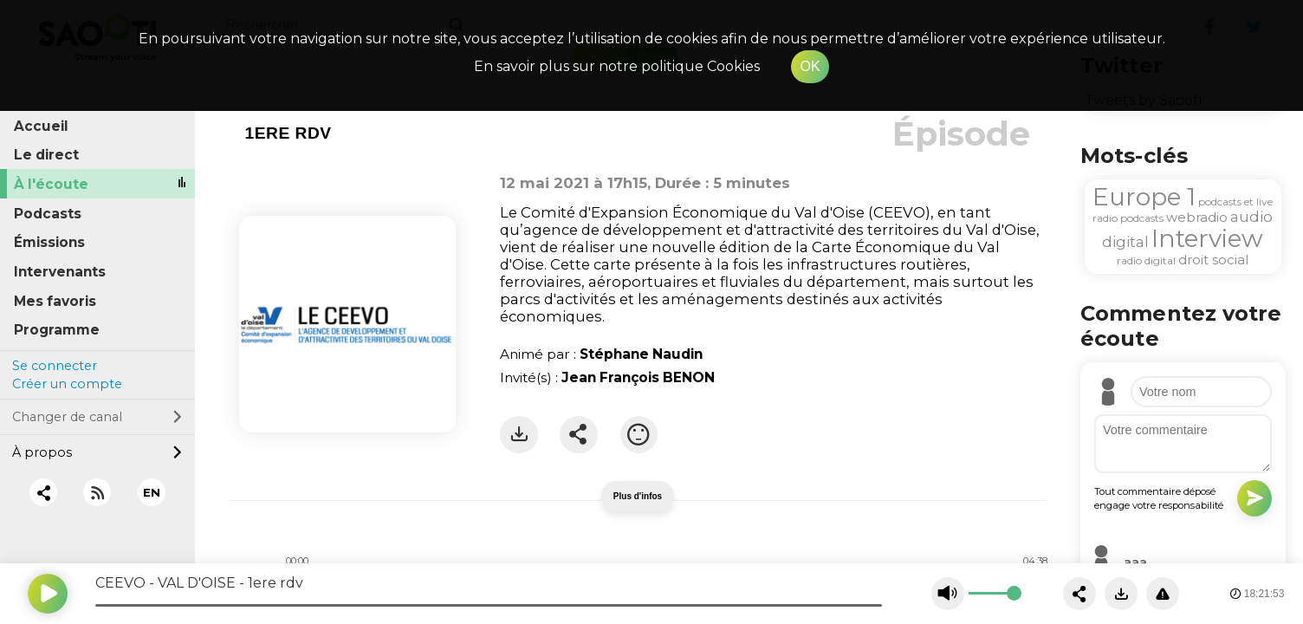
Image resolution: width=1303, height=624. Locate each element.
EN (151, 492)
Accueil (41, 126)
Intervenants (60, 271)
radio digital (1146, 260)
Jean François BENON (638, 377)
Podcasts (47, 213)
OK (810, 66)
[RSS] (97, 492)
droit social (1213, 259)
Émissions (49, 242)
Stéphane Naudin (641, 354)
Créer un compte (67, 384)
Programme (57, 330)
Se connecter (54, 366)
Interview (1207, 238)
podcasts (1142, 217)
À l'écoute (51, 184)
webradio (1197, 217)
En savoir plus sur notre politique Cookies (617, 66)
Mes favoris (55, 301)
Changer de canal (97, 417)
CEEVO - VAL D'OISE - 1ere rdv (199, 583)
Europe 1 (1144, 196)
